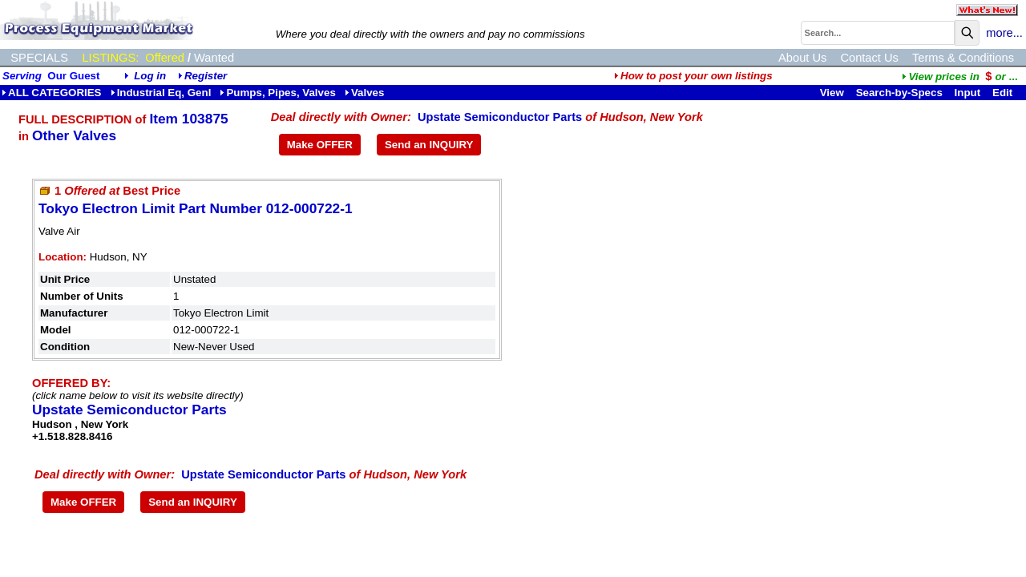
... (959, 77)
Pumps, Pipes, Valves (277, 93)
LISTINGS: (110, 57)
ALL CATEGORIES (52, 93)
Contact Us (869, 57)
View (832, 93)
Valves (365, 93)
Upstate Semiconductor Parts (500, 117)
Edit (1004, 93)
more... (1004, 32)
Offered (164, 57)
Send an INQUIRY (429, 145)
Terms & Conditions (963, 57)
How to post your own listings (693, 76)
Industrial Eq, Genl (161, 93)
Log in (150, 76)
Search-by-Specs (899, 93)
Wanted (214, 57)
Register (205, 76)
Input (968, 93)
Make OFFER (320, 145)
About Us (802, 57)
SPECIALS (39, 57)
